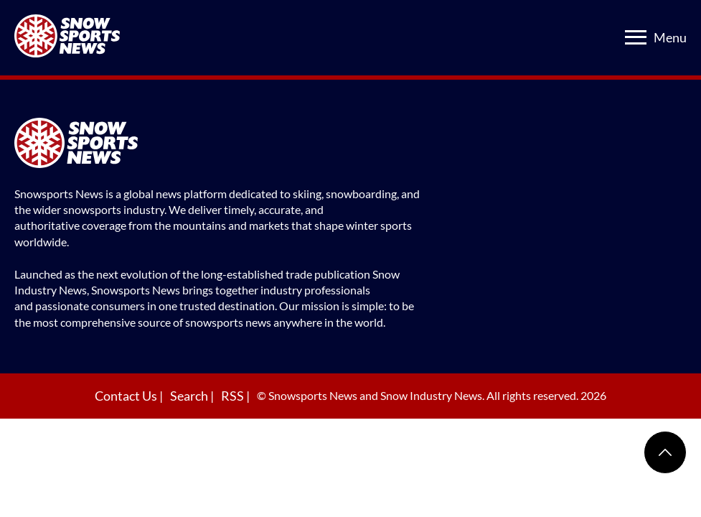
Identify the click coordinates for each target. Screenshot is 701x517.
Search (190, 396)
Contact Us (127, 396)
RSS (233, 396)
